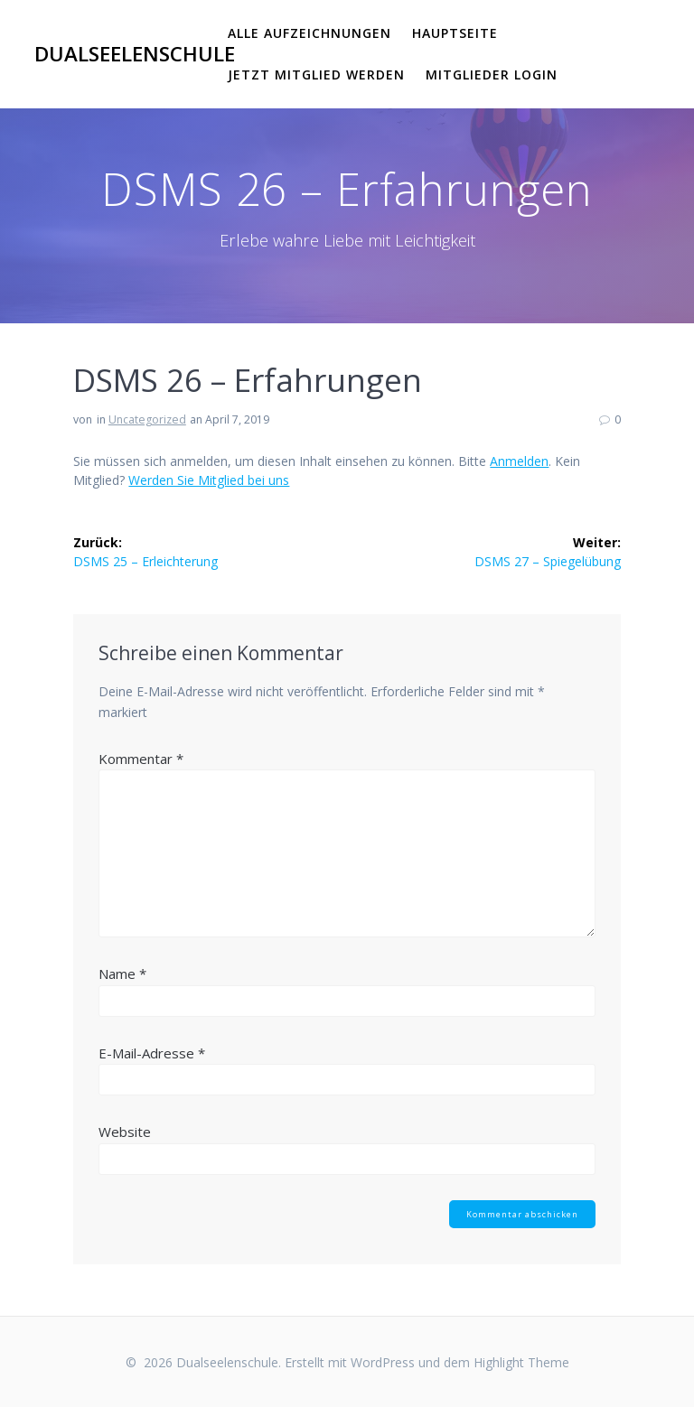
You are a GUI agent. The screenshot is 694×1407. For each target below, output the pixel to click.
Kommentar (140, 759)
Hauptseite (455, 33)
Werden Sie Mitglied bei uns (208, 480)
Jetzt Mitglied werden (316, 74)
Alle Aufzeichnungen (309, 33)
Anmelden (519, 461)
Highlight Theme (521, 1362)
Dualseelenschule (134, 54)
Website (124, 1132)
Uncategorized (147, 419)
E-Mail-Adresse (151, 1053)
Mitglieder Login (492, 74)
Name (122, 973)
